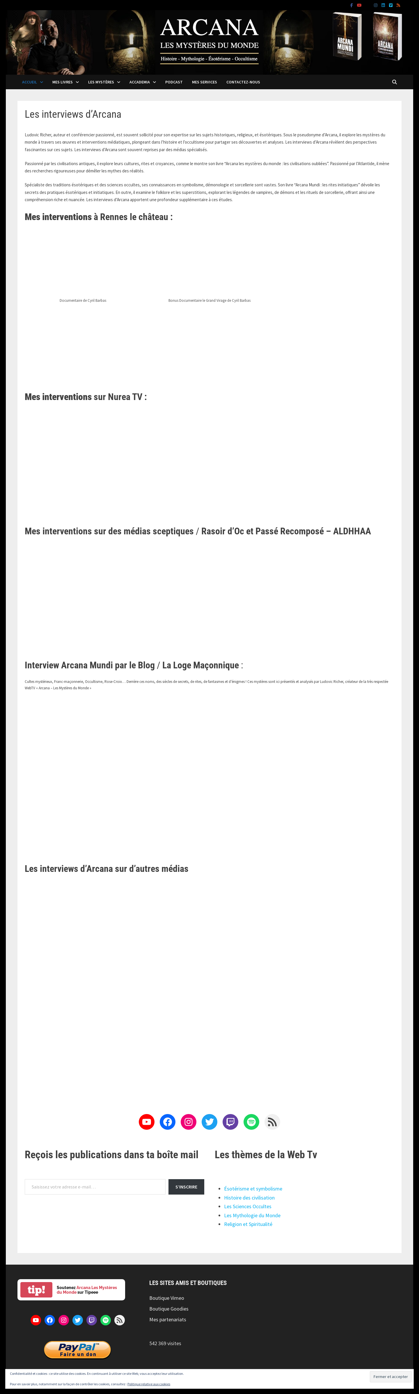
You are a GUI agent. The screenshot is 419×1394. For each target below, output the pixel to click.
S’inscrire (186, 1187)
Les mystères (101, 82)
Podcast (174, 82)
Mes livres (62, 82)
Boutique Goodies (169, 1308)
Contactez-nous (243, 82)
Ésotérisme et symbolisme (253, 1188)
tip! (36, 1289)
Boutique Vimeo (166, 1298)
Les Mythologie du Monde (252, 1215)
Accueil (29, 82)
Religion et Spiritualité (248, 1224)
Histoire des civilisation (249, 1197)
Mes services (204, 82)
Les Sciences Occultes (247, 1206)
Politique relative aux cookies (148, 1384)
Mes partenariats (167, 1319)
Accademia (139, 82)
